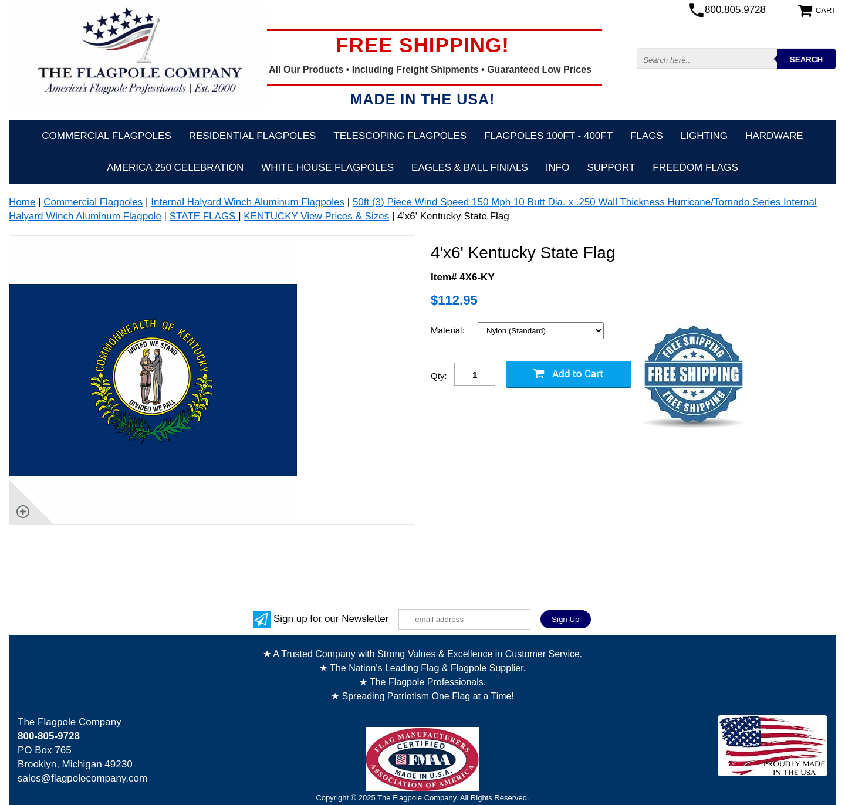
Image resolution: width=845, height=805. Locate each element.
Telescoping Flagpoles (400, 135)
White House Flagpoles (327, 167)
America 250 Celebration (175, 167)
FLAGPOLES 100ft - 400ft (548, 135)
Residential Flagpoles (252, 135)
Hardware (774, 135)
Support (611, 167)
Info (558, 167)
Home (22, 202)
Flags (646, 135)
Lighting (704, 135)
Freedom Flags (695, 167)
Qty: (439, 376)
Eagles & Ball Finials (469, 167)
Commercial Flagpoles (106, 135)
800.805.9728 (735, 9)
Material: (449, 330)
